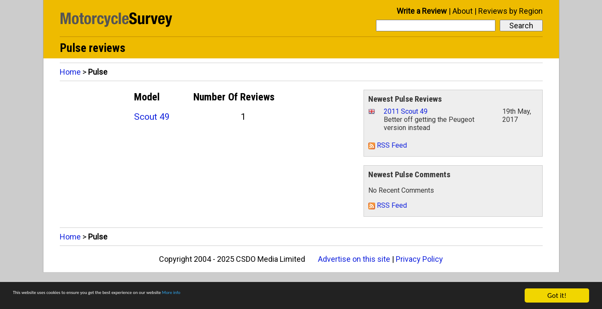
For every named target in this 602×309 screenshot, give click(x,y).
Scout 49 (152, 117)
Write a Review (422, 10)
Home (70, 71)
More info (264, 296)
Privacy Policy (419, 259)
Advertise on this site (354, 259)
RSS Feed (387, 145)
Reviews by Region (510, 10)
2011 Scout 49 (406, 111)
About (462, 10)
